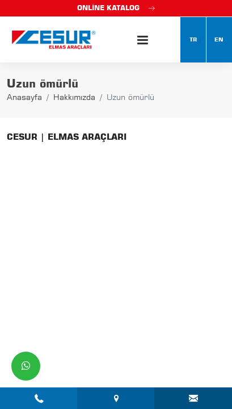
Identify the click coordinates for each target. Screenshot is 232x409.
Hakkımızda (74, 97)
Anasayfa (24, 97)
